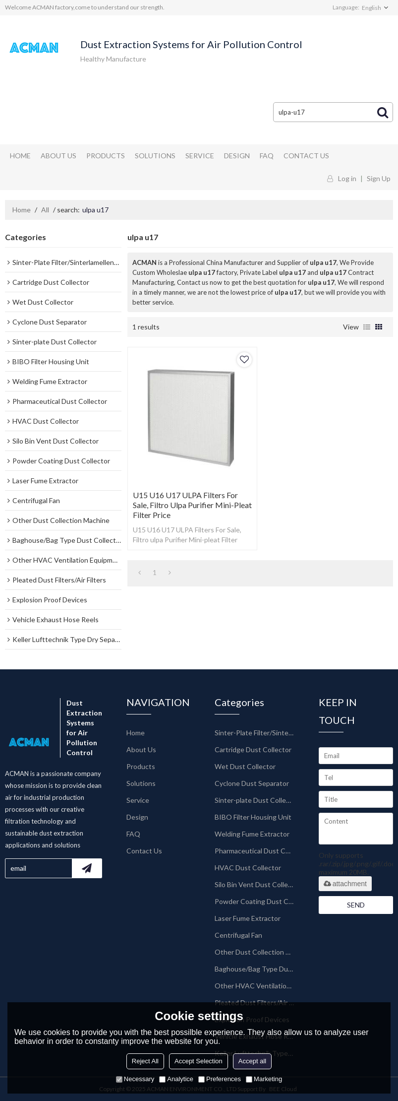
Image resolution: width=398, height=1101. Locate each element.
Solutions (155, 155)
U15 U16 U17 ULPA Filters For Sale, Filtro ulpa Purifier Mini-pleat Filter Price (192, 504)
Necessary (135, 1079)
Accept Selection (198, 1061)
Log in (347, 178)
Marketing (264, 1079)
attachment (345, 884)
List (367, 327)
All (45, 209)
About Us (58, 155)
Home (20, 155)
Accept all (252, 1061)
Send (356, 905)
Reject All (145, 1061)
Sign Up (379, 178)
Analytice (176, 1079)
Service (199, 155)
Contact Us (306, 155)
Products (105, 155)
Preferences (219, 1079)
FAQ (267, 155)
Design (237, 155)
